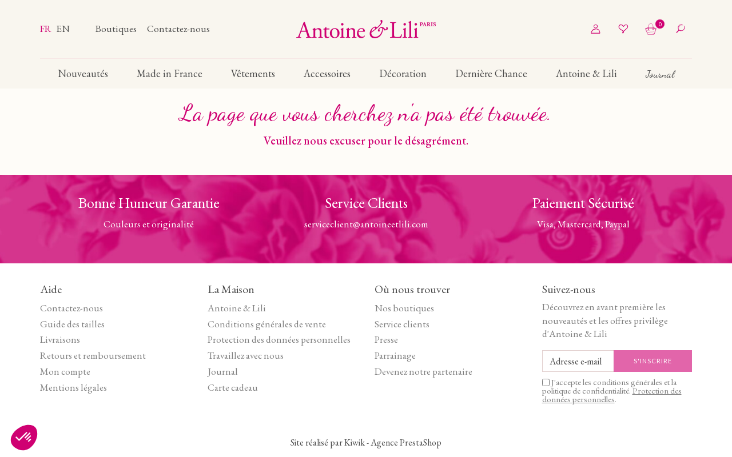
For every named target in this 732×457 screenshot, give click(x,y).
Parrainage (395, 355)
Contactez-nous (178, 28)
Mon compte (65, 371)
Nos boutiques (404, 308)
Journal (223, 371)
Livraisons (60, 339)
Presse (386, 339)
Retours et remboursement (93, 355)
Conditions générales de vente (267, 324)
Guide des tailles (72, 324)
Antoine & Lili (237, 308)
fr (46, 28)
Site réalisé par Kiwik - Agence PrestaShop (366, 442)
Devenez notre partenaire (423, 371)
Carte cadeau (233, 387)
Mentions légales (73, 387)
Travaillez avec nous (246, 355)
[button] (24, 437)
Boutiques (117, 28)
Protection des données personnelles (279, 339)
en (63, 28)
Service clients (402, 324)
